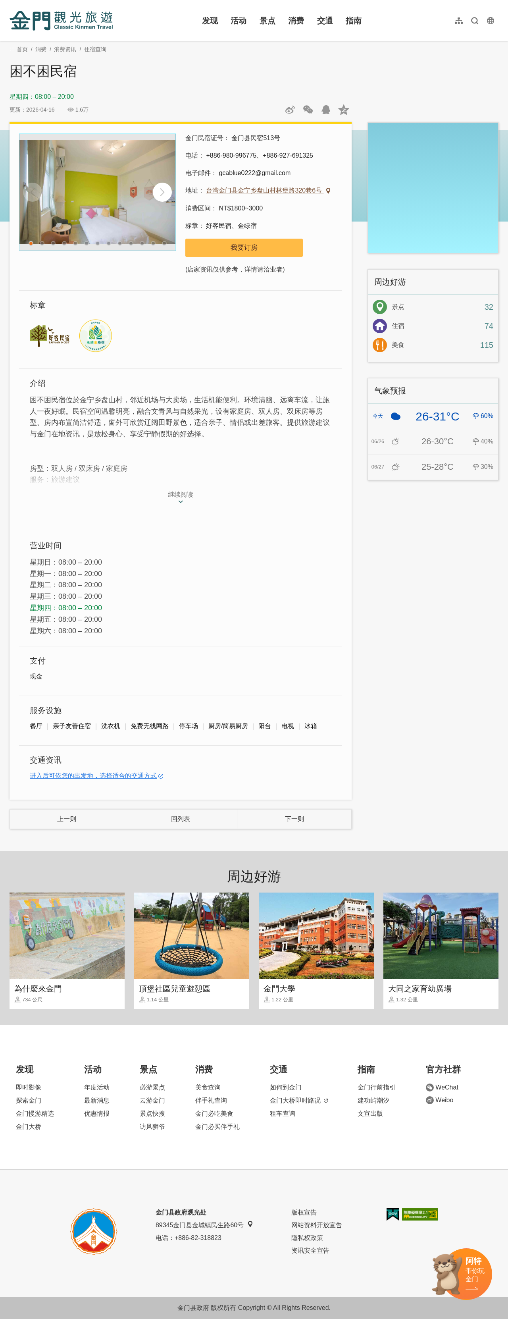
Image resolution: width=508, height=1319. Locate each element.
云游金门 (152, 1100)
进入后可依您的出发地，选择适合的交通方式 (93, 775)
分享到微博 (290, 110)
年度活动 (97, 1087)
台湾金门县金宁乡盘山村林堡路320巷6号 (264, 190)
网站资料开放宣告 (316, 1225)
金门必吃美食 (214, 1113)
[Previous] (32, 192)
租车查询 (282, 1113)
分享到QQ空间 (344, 110)
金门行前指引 (377, 1087)
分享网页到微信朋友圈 (308, 110)
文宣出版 (370, 1113)
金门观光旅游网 (61, 21)
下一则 (294, 819)
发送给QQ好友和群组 (326, 110)
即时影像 (28, 1087)
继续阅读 (180, 494)
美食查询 (208, 1087)
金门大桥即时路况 (299, 1100)
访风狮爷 (152, 1126)
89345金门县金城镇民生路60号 (204, 1224)
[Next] (162, 192)
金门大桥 (28, 1126)
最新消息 (97, 1100)
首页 (22, 49)
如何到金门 (286, 1087)
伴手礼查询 (211, 1100)
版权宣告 (304, 1212)
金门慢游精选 (35, 1113)
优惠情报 (97, 1113)
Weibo (439, 1100)
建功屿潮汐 (373, 1100)
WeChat (442, 1087)
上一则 (66, 819)
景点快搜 (152, 1113)
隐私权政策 (307, 1237)
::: (12, 4)
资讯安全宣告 (310, 1250)
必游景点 (152, 1087)
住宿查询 (95, 49)
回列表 (180, 819)
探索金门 (28, 1100)
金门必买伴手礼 (217, 1126)
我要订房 (244, 247)
